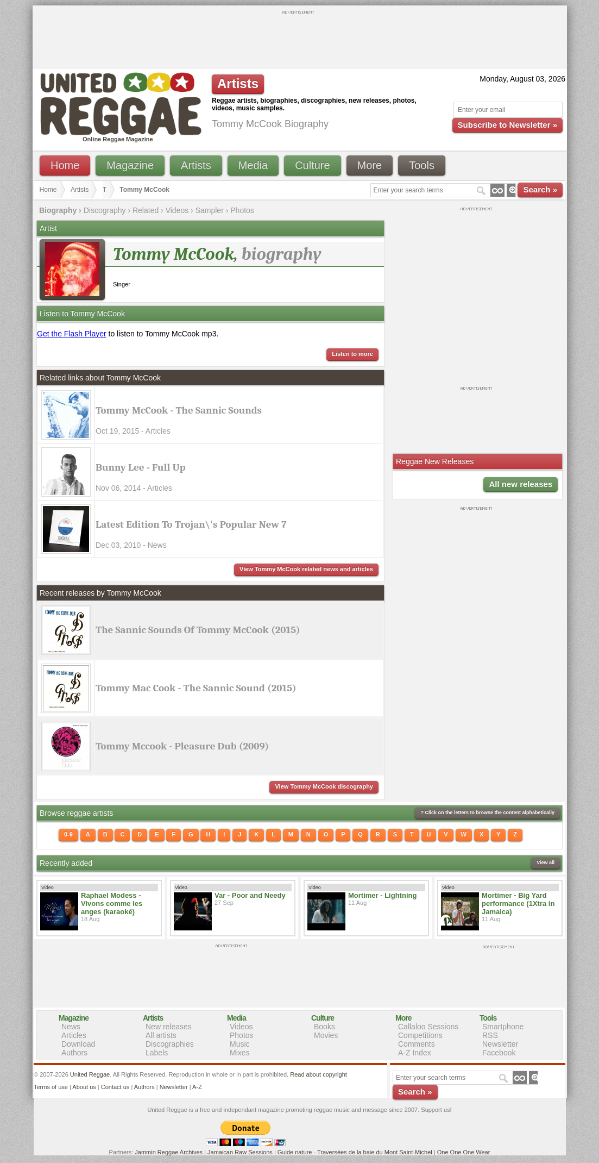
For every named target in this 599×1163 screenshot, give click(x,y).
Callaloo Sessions (428, 1026)
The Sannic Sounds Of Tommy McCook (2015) (198, 630)
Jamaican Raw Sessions (240, 1152)
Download (78, 1044)
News (70, 1026)
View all (545, 862)
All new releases (520, 484)
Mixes (240, 1052)
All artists (161, 1035)
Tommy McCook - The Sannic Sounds (179, 410)
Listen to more (352, 354)
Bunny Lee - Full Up (141, 467)
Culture (312, 165)
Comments (416, 1044)
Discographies (170, 1044)
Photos (242, 210)
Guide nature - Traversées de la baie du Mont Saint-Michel (355, 1152)
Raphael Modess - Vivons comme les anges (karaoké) (111, 903)
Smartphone (503, 1026)
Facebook (498, 1052)
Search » (540, 189)
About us (84, 1087)
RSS (490, 1035)
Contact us (115, 1087)
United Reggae (90, 1074)
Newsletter (500, 1044)
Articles (73, 1035)
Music (240, 1044)
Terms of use (51, 1087)
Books (324, 1026)
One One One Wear (463, 1152)
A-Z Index (414, 1052)
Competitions (420, 1035)
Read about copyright (318, 1074)
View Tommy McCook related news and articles (306, 569)
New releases (169, 1026)
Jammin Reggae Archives (169, 1152)
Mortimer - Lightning (382, 895)
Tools (421, 165)
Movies (326, 1035)
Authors (74, 1052)
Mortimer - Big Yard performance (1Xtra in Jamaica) (518, 903)
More (369, 165)
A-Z (197, 1087)
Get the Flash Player (71, 333)
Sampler (210, 210)
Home (65, 165)
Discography (105, 210)
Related (146, 210)
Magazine (130, 165)
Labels (157, 1052)
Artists (196, 165)
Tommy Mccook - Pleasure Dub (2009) (182, 746)
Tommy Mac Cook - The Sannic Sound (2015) (196, 688)
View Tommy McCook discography (324, 786)
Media (253, 165)
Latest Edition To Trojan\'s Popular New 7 (191, 524)
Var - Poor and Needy (250, 895)
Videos (177, 210)
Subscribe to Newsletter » (507, 124)
